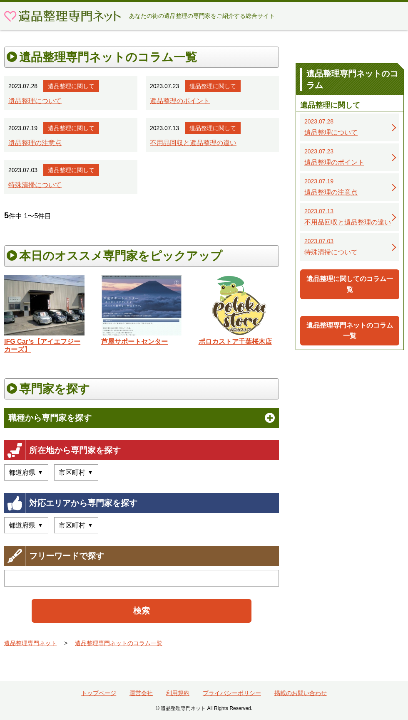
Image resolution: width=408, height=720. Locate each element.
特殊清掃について (35, 184)
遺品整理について (35, 100)
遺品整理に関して (71, 86)
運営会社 (141, 693)
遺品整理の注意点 (35, 142)
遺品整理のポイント (180, 100)
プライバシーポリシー (232, 693)
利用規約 (177, 693)
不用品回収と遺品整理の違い (193, 142)
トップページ (98, 693)
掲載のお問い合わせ (300, 693)
